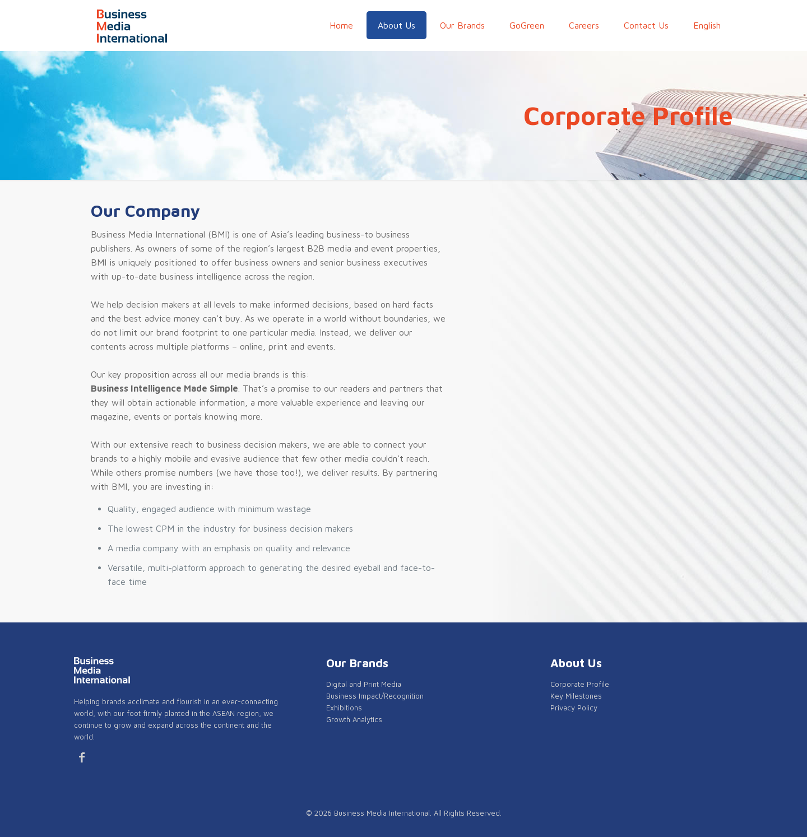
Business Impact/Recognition (375, 695)
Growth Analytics (354, 719)
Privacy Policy (573, 707)
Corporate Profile (579, 684)
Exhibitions (344, 707)
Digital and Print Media (363, 684)
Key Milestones (576, 695)
